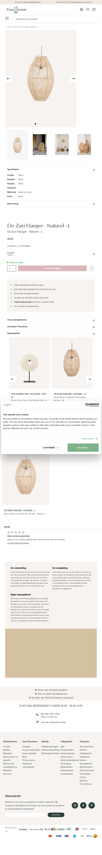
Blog (24, 756)
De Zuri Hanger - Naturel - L (28, 27)
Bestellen (7, 770)
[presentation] (8, 78)
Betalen (6, 749)
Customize (50, 447)
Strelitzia (84, 780)
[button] (35, 123)
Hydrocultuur (67, 756)
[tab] (12, 763)
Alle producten (87, 746)
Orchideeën (85, 773)
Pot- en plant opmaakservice (29, 2)
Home (9, 27)
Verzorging (66, 763)
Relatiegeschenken (50, 753)
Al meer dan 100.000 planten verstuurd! (74, 2)
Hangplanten (86, 753)
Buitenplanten (67, 749)
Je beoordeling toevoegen (18, 543)
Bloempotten (67, 766)
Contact (6, 746)
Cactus (83, 777)
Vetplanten (85, 756)
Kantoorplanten (68, 753)
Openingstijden (29, 753)
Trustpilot (23, 829)
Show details (88, 438)
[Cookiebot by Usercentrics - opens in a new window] (87, 405)
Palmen (83, 749)
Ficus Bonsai (85, 783)
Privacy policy (28, 760)
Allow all (83, 447)
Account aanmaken (31, 749)
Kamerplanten (67, 770)
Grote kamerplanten (70, 760)
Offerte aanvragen (49, 746)
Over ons (7, 773)
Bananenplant (86, 766)
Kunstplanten (67, 773)
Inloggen (26, 746)
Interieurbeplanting (50, 749)
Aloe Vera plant (87, 770)
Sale (63, 746)
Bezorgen (7, 753)
